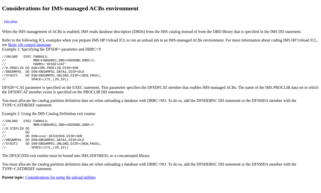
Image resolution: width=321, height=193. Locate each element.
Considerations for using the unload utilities (60, 188)
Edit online (10, 21)
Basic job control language (29, 45)
